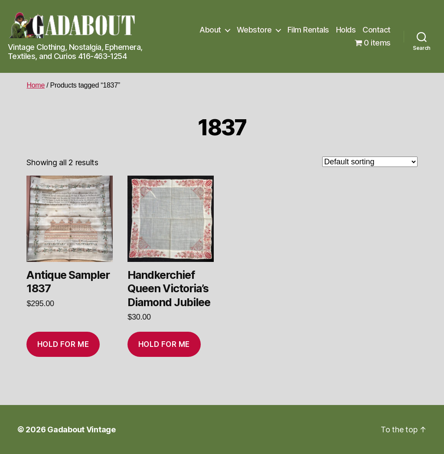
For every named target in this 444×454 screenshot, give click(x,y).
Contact (376, 29)
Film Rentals (308, 29)
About (210, 29)
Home (35, 85)
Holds (346, 29)
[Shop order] (370, 162)
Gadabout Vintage (81, 429)
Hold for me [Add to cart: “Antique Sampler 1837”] (63, 344)
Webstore (254, 29)
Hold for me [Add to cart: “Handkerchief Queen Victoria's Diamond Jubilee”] (164, 344)
